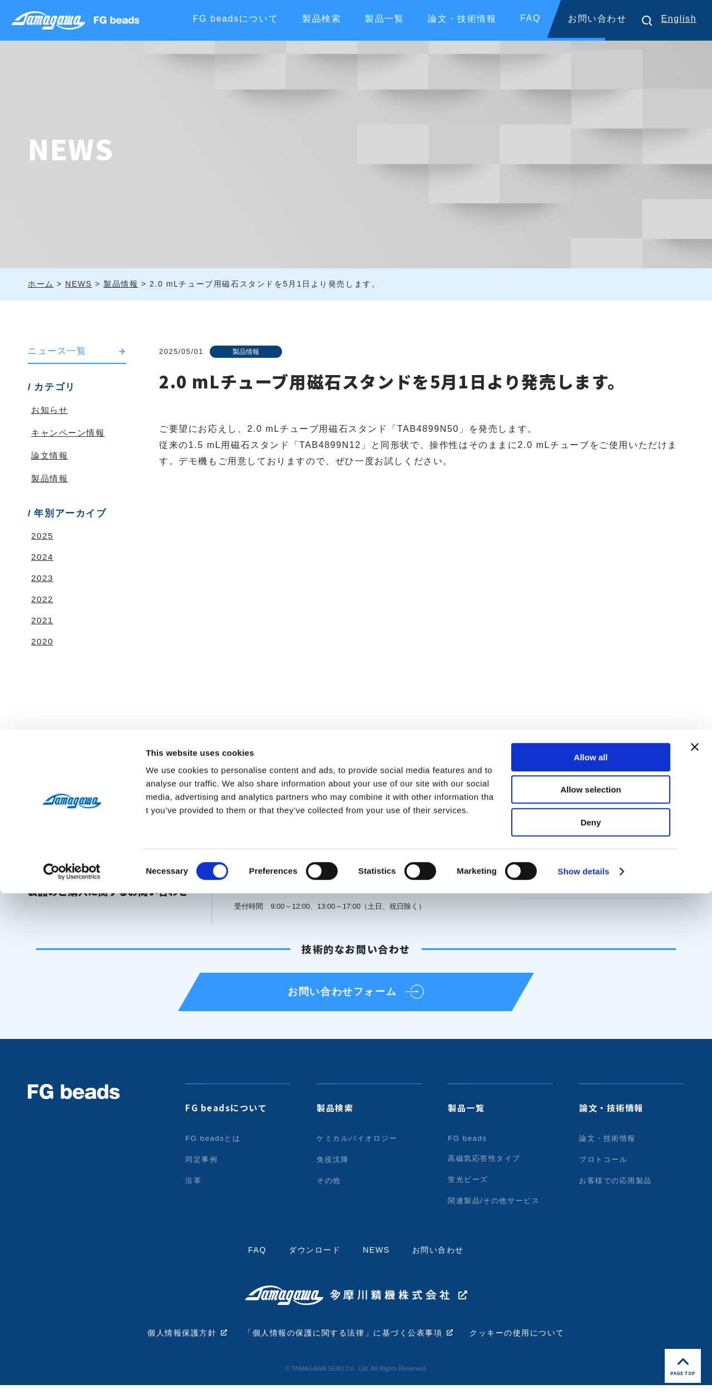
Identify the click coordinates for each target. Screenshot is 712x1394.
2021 (43, 620)
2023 (43, 578)
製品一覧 (467, 1116)
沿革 (193, 1189)
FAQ (530, 18)
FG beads (468, 1146)
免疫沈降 (334, 1168)
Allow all (591, 1258)
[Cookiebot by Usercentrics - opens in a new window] (72, 1372)
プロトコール (605, 1168)
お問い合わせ (597, 18)
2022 (43, 599)
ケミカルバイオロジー (360, 1146)
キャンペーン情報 (70, 433)
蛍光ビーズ (469, 1188)
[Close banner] (695, 1248)
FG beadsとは (214, 1146)
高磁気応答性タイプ (487, 1167)
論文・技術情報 (613, 1116)
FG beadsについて (228, 1116)
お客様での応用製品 (618, 1189)
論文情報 (50, 456)
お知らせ (50, 410)
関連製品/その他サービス (497, 1209)
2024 (43, 557)
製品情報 (248, 351)
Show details (584, 1372)
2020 (43, 642)
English (678, 18)
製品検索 (336, 1116)
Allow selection (590, 1291)
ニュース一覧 (59, 351)
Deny (591, 1323)
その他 (330, 1189)
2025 (43, 536)
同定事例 (202, 1168)
